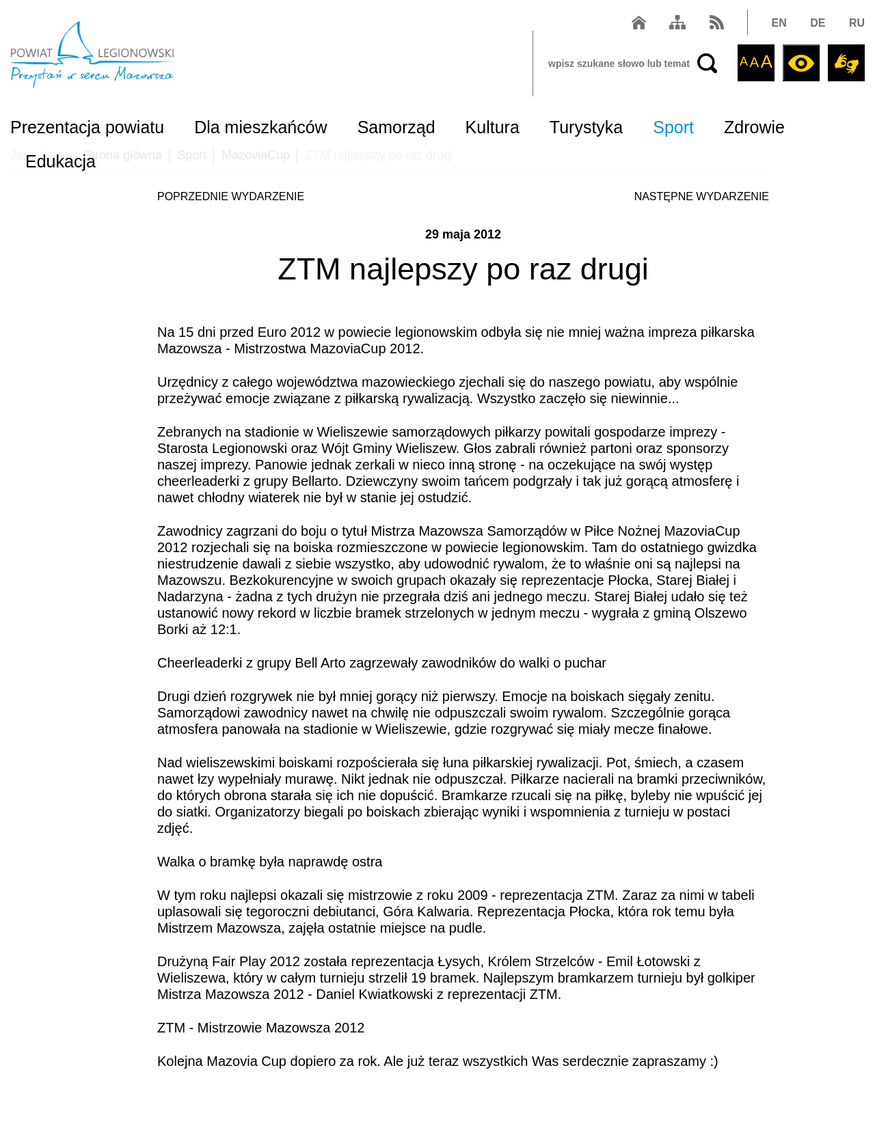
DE (817, 23)
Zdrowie (754, 127)
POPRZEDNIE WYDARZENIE (230, 196)
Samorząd (396, 127)
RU (857, 23)
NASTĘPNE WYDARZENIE (701, 196)
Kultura (493, 127)
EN (779, 23)
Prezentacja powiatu (87, 127)
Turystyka (586, 127)
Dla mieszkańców (260, 127)
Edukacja (60, 161)
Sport (673, 127)
